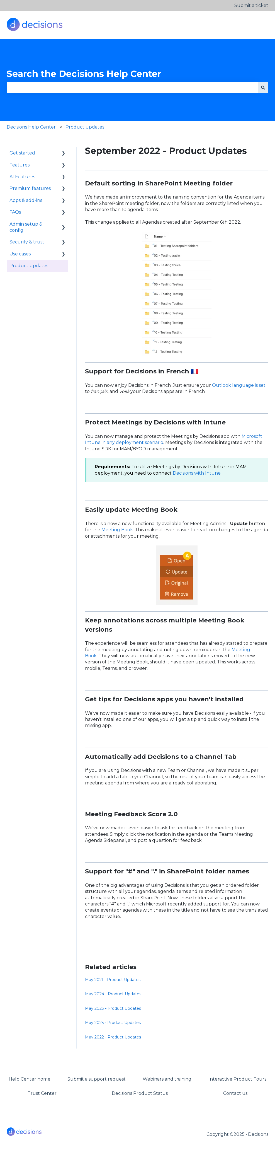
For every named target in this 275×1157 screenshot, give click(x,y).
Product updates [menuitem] (28, 265)
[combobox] (132, 87)
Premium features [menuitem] (30, 188)
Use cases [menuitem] (20, 254)
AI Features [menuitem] (22, 176)
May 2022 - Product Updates (113, 1037)
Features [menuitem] (19, 165)
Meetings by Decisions (148, 422)
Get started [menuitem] (22, 153)
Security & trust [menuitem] (26, 242)
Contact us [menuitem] (235, 1093)
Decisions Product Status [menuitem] (140, 1093)
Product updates (84, 127)
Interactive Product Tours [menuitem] (237, 1079)
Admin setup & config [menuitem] (25, 227)
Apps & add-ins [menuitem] (25, 200)
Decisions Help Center (31, 127)
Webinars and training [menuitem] (167, 1079)
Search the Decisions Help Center (84, 73)
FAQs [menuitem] (15, 212)
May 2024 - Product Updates (113, 993)
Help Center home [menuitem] (29, 1079)
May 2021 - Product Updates (112, 979)
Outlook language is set (238, 385)
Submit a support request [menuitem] (96, 1079)
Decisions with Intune (197, 473)
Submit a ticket (251, 5)
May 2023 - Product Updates (113, 1008)
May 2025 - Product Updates (113, 1022)
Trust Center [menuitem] (42, 1093)
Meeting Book (117, 529)
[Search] (263, 87)
